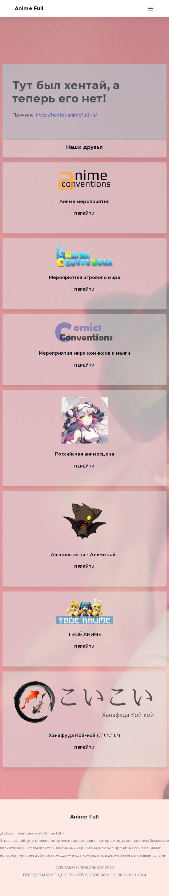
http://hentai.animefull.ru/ (66, 115)
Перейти (84, 213)
